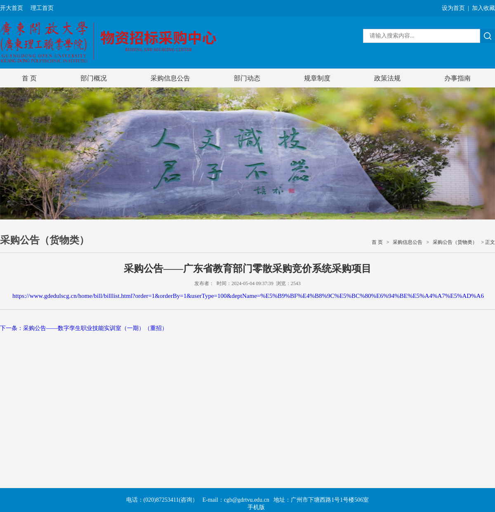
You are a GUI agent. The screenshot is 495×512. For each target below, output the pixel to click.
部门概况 (93, 78)
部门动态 (247, 78)
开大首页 (11, 8)
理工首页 (42, 8)
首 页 (29, 78)
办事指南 (457, 78)
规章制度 (317, 78)
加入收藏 (483, 8)
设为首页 (453, 8)
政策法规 (387, 78)
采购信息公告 (170, 78)
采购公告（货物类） (455, 242)
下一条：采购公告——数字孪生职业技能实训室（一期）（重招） (83, 328)
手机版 (256, 507)
